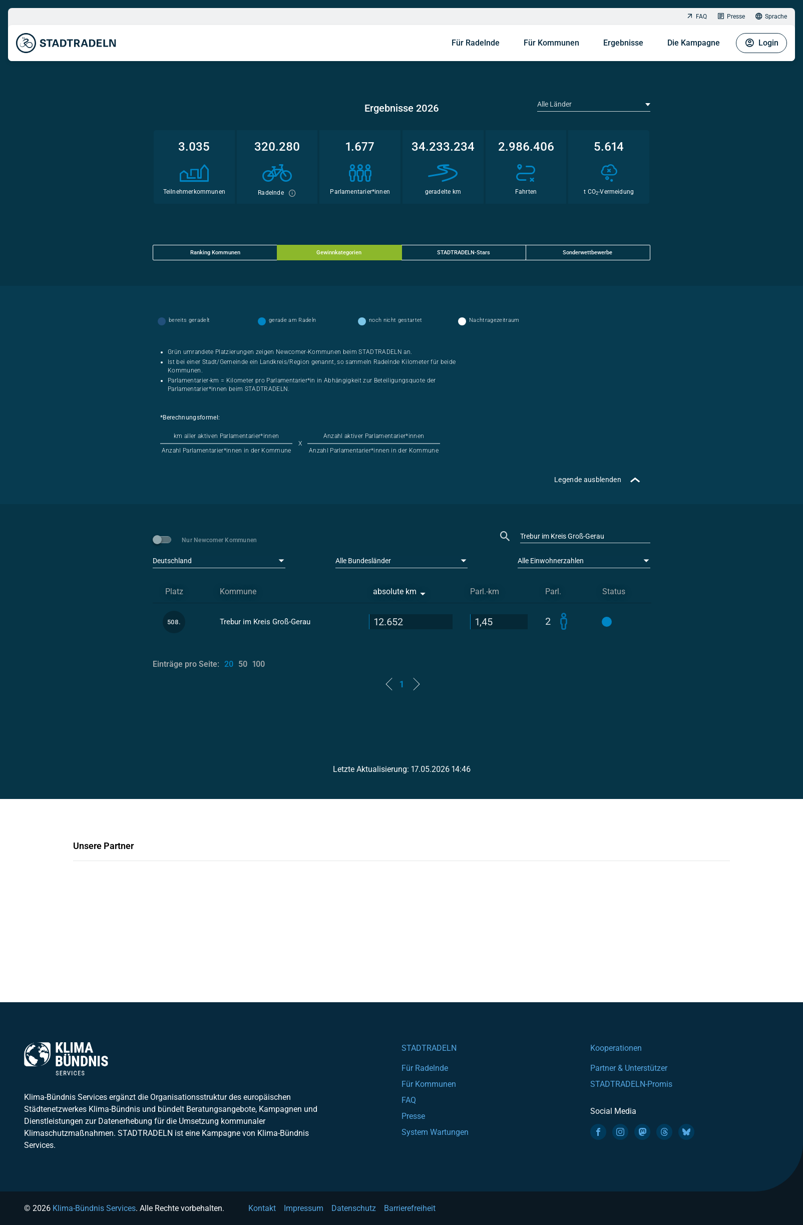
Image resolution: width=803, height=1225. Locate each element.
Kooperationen (616, 1048)
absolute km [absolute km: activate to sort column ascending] (395, 591)
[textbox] (592, 104)
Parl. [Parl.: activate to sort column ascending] (553, 591)
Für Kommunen (551, 40)
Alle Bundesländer (363, 561)
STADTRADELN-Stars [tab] (463, 252)
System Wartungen (435, 1132)
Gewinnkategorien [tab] (338, 252)
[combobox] (593, 104)
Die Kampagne (693, 40)
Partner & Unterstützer (628, 1068)
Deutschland (172, 561)
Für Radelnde (476, 40)
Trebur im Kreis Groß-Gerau (265, 621)
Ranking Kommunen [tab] (215, 252)
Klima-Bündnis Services (94, 1208)
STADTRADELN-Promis (631, 1084)
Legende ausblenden (587, 480)
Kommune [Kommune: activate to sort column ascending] (238, 591)
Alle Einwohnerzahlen (551, 561)
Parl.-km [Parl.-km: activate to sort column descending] (484, 591)
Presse (731, 17)
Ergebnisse (623, 40)
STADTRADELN (429, 1048)
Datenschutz (353, 1208)
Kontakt (262, 1208)
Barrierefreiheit (410, 1208)
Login (761, 41)
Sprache (771, 17)
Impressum (303, 1208)
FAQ (696, 17)
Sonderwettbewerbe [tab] (587, 252)
